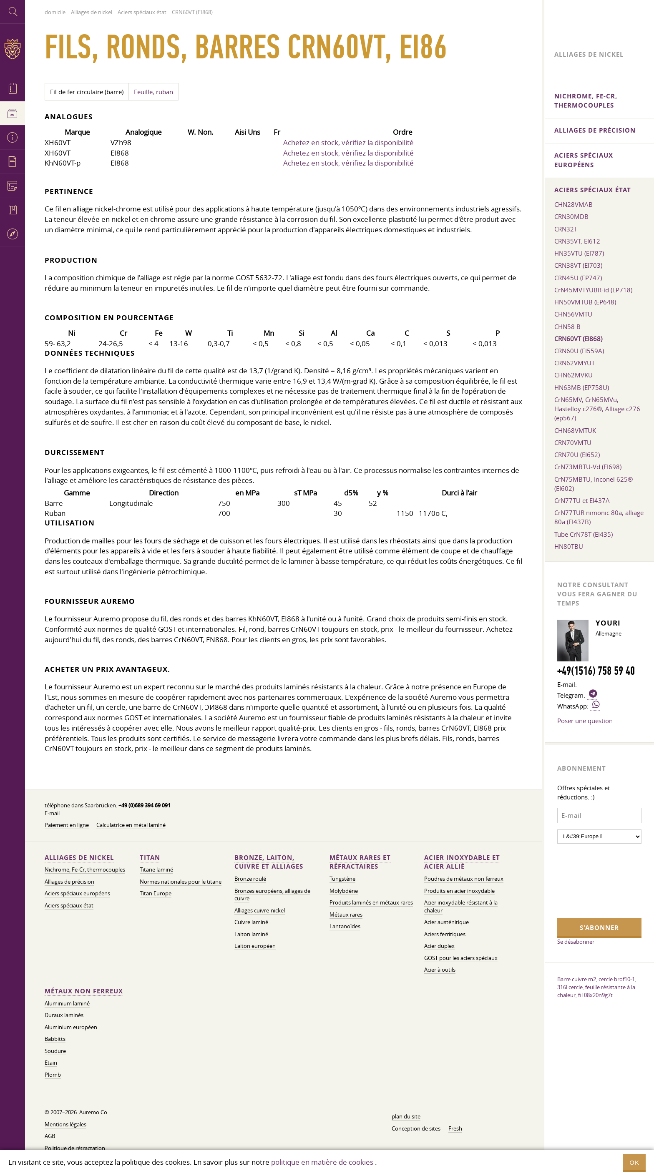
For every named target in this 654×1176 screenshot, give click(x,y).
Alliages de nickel (79, 857)
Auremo (12, 49)
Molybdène (344, 891)
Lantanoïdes (345, 926)
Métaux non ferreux (84, 991)
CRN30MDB (571, 216)
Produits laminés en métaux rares (371, 902)
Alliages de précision (69, 881)
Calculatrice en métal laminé (131, 825)
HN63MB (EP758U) (581, 387)
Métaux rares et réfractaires (360, 862)
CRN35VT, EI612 (577, 241)
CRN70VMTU (572, 442)
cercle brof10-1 (617, 979)
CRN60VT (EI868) (578, 338)
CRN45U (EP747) (578, 278)
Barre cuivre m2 (576, 979)
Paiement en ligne (67, 825)
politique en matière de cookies (322, 1162)
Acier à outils (439, 969)
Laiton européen (255, 946)
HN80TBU (568, 546)
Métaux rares (346, 914)
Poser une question (585, 720)
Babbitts (55, 1039)
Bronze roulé (250, 878)
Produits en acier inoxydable (459, 891)
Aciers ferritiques (444, 934)
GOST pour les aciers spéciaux (461, 958)
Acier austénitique (446, 922)
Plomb (53, 1074)
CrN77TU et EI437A (582, 500)
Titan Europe (155, 893)
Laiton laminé (251, 934)
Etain (51, 1062)
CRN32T (565, 229)
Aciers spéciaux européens (77, 893)
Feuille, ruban (153, 92)
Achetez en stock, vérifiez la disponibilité (348, 142)
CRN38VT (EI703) (578, 265)
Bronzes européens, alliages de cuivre (272, 894)
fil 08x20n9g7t (595, 995)
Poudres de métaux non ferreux (463, 878)
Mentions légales (65, 1124)
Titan (150, 857)
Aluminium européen (71, 1027)
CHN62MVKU (573, 375)
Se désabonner (575, 941)
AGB (50, 1136)
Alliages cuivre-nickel (259, 910)
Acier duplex (439, 946)
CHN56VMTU (573, 314)
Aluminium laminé (67, 1003)
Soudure (55, 1051)
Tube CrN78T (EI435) (583, 534)
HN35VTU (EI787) (579, 253)
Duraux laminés (64, 1015)
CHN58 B (567, 326)
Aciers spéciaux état (69, 905)
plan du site (406, 1116)
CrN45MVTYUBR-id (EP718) (593, 290)
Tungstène (342, 878)
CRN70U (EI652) (577, 454)
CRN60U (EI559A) (579, 351)
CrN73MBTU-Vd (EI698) (587, 466)
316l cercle (570, 987)
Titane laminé (156, 869)
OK (634, 1162)
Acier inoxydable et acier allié (462, 862)
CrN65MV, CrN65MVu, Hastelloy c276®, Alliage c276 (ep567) (597, 408)
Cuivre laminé (251, 922)
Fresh (455, 1128)
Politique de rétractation (75, 1148)
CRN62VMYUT (574, 363)
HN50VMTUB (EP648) (585, 302)
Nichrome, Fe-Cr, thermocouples (85, 869)
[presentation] (591, 880)
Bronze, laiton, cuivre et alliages (268, 862)
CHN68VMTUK (575, 430)
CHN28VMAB (573, 204)
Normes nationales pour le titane (180, 881)
